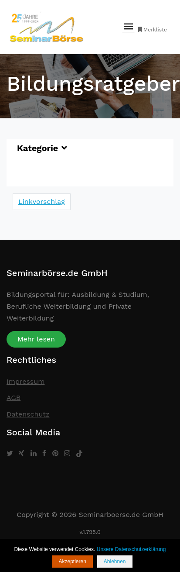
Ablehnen (115, 561)
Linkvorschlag (41, 201)
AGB (13, 397)
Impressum (25, 381)
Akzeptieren (72, 561)
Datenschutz (28, 414)
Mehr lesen (36, 339)
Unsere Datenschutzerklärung (131, 549)
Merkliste (152, 30)
